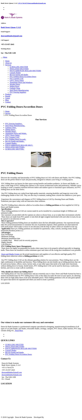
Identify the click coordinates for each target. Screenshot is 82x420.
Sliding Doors (14, 86)
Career (7, 98)
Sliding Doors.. (10, 129)
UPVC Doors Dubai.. (12, 135)
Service (7, 113)
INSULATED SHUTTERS (19, 69)
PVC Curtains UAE (16, 78)
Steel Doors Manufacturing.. (15, 126)
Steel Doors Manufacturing (19, 90)
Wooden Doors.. (11, 131)
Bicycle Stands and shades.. (15, 141)
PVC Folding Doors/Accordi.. (15, 139)
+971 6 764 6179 (23, 3)
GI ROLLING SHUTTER (19, 67)
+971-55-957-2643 (7, 44)
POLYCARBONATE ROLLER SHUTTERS (25, 71)
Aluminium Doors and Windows (21, 82)
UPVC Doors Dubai (17, 80)
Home (7, 61)
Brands (7, 96)
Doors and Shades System (10, 254)
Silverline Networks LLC (53, 417)
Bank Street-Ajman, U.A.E (11, 27)
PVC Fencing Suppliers (18, 92)
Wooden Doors (15, 84)
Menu (5, 57)
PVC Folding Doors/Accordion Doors (23, 77)
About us (8, 63)
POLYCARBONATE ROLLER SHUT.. (19, 145)
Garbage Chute (15, 88)
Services (8, 65)
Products (8, 94)
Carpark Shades (15, 73)
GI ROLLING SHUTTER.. (14, 149)
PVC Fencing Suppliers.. (14, 124)
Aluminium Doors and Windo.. (16, 133)
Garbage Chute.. (11, 127)
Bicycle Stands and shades (19, 75)
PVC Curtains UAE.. (12, 137)
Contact (8, 102)
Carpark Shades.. (11, 143)
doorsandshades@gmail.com (37, 3)
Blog (7, 100)
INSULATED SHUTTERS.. (15, 147)
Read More (19, 330)
